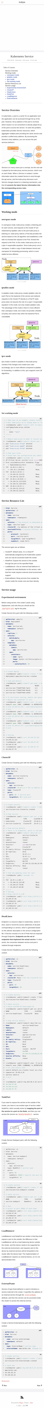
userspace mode (13, 75)
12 (4, 446)
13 (4, 448)
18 (4, 460)
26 (4, 479)
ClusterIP (10, 90)
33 (4, 747)
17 (4, 458)
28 (4, 484)
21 (4, 467)
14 (4, 451)
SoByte (22, 2)
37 (4, 889)
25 (4, 477)
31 (4, 491)
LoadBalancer (12, 96)
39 (4, 894)
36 (4, 887)
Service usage (10, 86)
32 (4, 744)
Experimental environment (16, 88)
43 (4, 903)
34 (4, 749)
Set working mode (13, 81)
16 (4, 455)
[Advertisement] (22, 27)
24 (4, 474)
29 (4, 486)
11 (4, 444)
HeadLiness (11, 92)
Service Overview (11, 71)
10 (4, 441)
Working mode (10, 73)
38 (4, 892)
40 (4, 896)
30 (4, 488)
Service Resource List (13, 83)
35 (4, 885)
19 (4, 462)
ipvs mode (10, 79)
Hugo (21, 1403)
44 (4, 906)
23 (4, 472)
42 (4, 901)
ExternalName (12, 98)
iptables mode (12, 77)
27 (4, 481)
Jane (31, 1403)
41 (4, 899)
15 (4, 453)
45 (4, 908)
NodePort (10, 94)
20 (4, 465)
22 (4, 469)
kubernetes (18, 60)
